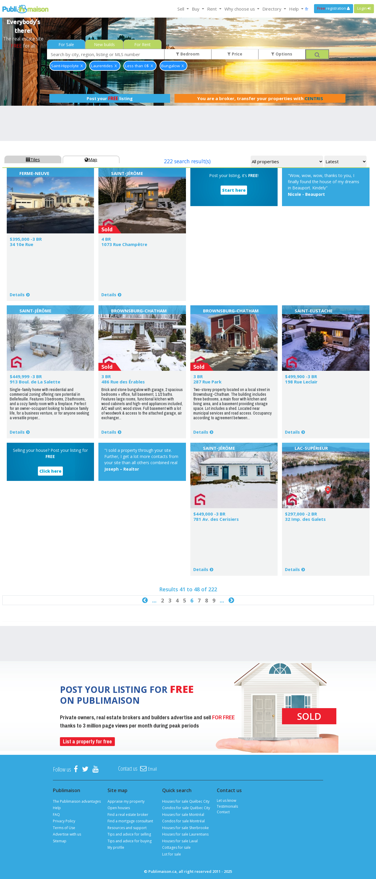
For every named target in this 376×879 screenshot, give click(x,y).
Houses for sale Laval (180, 840)
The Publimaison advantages (77, 801)
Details (17, 294)
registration (333, 8)
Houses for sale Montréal (183, 814)
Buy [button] (196, 9)
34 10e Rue (21, 244)
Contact (223, 811)
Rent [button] (212, 9)
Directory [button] (272, 9)
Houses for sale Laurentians (185, 834)
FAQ (56, 814)
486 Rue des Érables (123, 382)
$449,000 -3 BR (209, 514)
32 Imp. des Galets (305, 519)
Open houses (119, 807)
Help (57, 807)
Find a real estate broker (128, 814)
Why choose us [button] (240, 9)
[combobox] (105, 54)
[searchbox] (106, 54)
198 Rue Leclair (301, 382)
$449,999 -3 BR (26, 376)
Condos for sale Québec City (186, 807)
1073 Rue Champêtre (124, 244)
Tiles (33, 159)
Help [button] (294, 9)
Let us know (226, 800)
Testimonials (227, 806)
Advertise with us (67, 834)
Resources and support (127, 827)
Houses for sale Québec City (185, 801)
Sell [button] (181, 9)
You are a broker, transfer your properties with (260, 98)
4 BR (106, 239)
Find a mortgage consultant (130, 821)
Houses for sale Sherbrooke (185, 827)
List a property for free (87, 741)
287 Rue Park (207, 382)
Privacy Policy (64, 821)
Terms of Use (64, 827)
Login (364, 8)
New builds (104, 44)
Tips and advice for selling (129, 834)
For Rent (142, 44)
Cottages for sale (176, 847)
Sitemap (59, 840)
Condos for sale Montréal (183, 821)
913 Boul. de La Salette (35, 382)
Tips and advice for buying (130, 840)
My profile (116, 847)
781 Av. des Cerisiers (216, 519)
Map (91, 159)
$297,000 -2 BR (301, 514)
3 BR (106, 376)
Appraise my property (126, 801)
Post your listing (110, 98)
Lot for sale (171, 854)
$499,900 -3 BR (301, 376)
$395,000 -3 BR (26, 239)
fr (306, 9)
